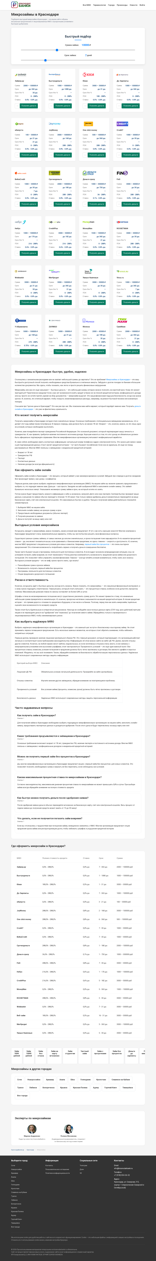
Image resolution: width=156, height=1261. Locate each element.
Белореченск (49, 1088)
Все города (22, 1096)
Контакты (49, 1165)
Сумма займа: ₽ (78, 45)
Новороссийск (33, 1080)
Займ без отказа (41, 1053)
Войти (142, 5)
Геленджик (85, 1080)
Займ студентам (70, 1052)
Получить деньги (28, 106)
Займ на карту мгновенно (54, 1053)
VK (81, 1173)
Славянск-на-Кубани (121, 1080)
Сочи (19, 1080)
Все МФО (87, 5)
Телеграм (83, 1165)
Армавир (50, 1080)
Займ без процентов (117, 1052)
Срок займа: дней (78, 55)
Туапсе (20, 1088)
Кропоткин (101, 1080)
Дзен (82, 1169)
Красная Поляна (80, 1088)
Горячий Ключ (110, 1088)
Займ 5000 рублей (17, 1053)
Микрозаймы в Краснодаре (118, 379)
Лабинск (33, 1088)
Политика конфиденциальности (57, 1173)
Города (111, 5)
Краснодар (30, 1150)
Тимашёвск (128, 1088)
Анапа (62, 1080)
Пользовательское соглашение (57, 1169)
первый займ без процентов (97, 544)
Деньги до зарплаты (131, 1053)
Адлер (96, 1088)
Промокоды (122, 5)
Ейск (73, 1080)
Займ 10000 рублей (29, 1053)
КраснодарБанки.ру (17, 1150)
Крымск (63, 1088)
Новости (133, 5)
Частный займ (85, 1052)
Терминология (99, 5)
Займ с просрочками (100, 1052)
